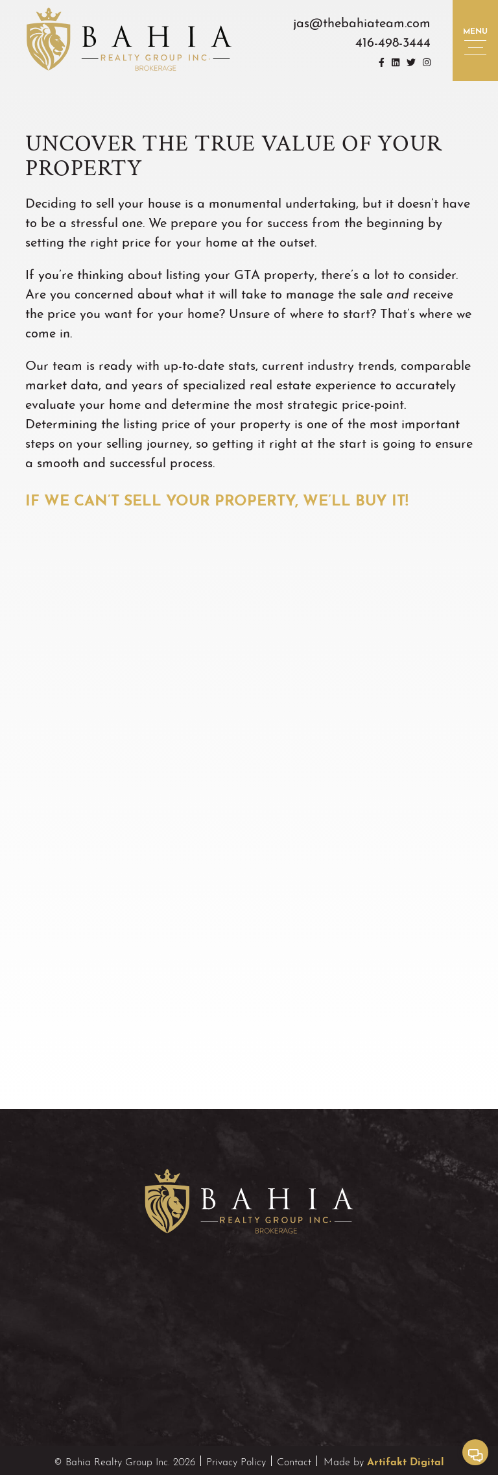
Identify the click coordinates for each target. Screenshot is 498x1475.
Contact (294, 1461)
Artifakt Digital (405, 1460)
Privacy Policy (236, 1461)
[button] (475, 40)
